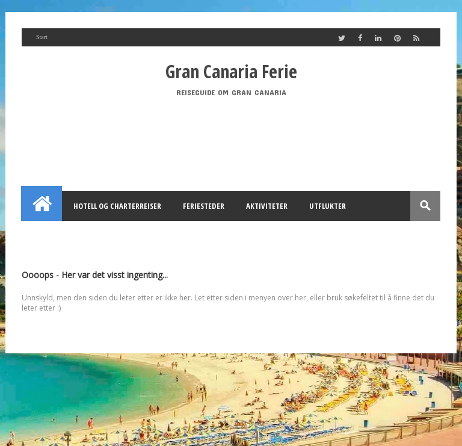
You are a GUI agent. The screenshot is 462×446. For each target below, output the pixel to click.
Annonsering (162, 236)
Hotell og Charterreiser (117, 205)
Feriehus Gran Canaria (75, 236)
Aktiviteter (267, 205)
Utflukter (327, 205)
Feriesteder (203, 205)
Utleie (219, 236)
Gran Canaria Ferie (231, 71)
